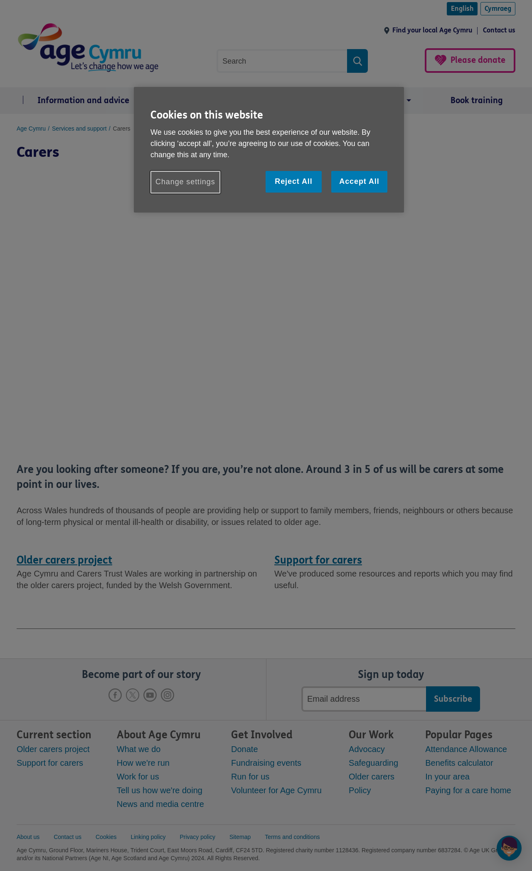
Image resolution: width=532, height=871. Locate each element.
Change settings (185, 182)
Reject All (293, 181)
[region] (269, 149)
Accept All (359, 181)
